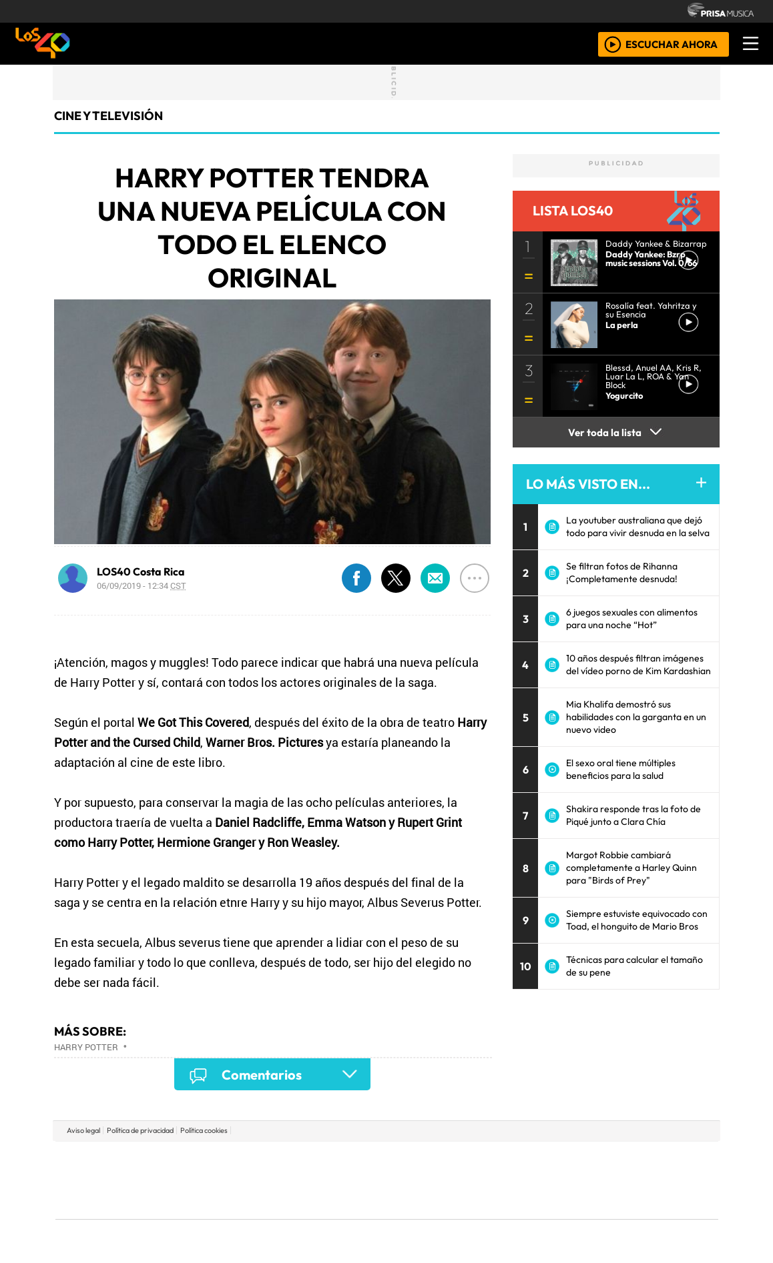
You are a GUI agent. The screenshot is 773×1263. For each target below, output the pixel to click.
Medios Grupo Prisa (115, 1203)
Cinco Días (415, 1180)
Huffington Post (251, 1180)
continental (466, 1180)
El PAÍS (234, 1160)
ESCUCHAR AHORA (671, 43)
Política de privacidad (140, 1130)
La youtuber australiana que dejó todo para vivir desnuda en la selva (638, 526)
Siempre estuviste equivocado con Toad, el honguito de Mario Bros (637, 920)
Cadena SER (493, 1160)
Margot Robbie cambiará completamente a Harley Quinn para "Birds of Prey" (631, 867)
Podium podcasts (225, 1196)
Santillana (360, 1160)
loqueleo (524, 1216)
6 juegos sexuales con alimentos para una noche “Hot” (632, 618)
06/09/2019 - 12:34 (141, 585)
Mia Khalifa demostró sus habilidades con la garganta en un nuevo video (636, 717)
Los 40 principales (298, 1160)
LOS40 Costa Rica (141, 571)
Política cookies (204, 1130)
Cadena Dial (582, 1180)
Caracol (628, 1160)
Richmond (225, 1216)
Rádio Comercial (648, 1216)
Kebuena (630, 1180)
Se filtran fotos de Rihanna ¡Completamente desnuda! (622, 572)
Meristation (588, 1216)
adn (579, 1160)
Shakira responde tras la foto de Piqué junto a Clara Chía (633, 815)
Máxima (502, 1180)
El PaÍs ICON (412, 1216)
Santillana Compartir (431, 1160)
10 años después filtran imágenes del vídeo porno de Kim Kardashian (638, 664)
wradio (364, 1180)
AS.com (535, 1160)
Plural (354, 1216)
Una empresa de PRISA (115, 1171)
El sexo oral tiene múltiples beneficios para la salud (621, 769)
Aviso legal (83, 1130)
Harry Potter (86, 1047)
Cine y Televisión (108, 115)
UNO (325, 1180)
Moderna (291, 1216)
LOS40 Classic (541, 1180)
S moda (466, 1216)
